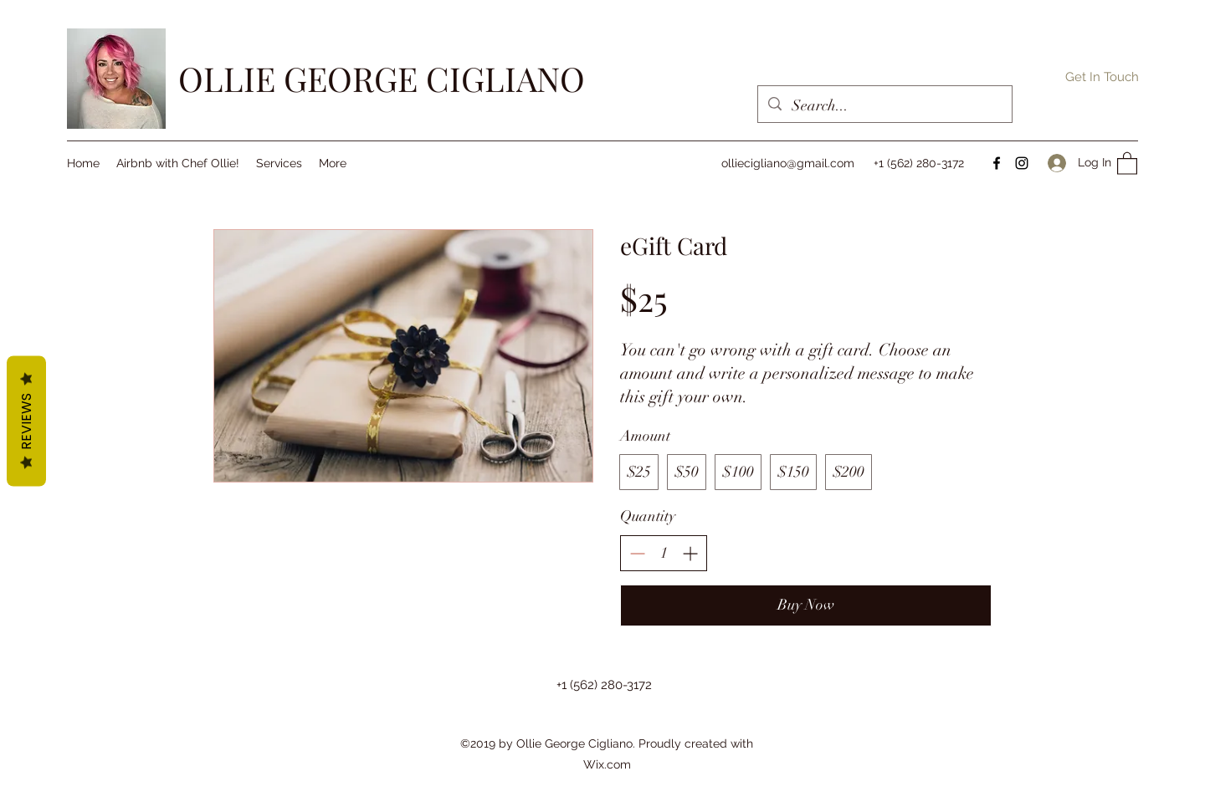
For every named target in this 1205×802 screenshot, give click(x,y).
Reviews (26, 420)
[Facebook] (996, 163)
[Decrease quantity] (637, 553)
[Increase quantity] (690, 553)
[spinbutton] (664, 553)
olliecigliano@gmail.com (787, 163)
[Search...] (884, 106)
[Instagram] (1021, 163)
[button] (1102, 77)
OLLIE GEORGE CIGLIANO (381, 78)
